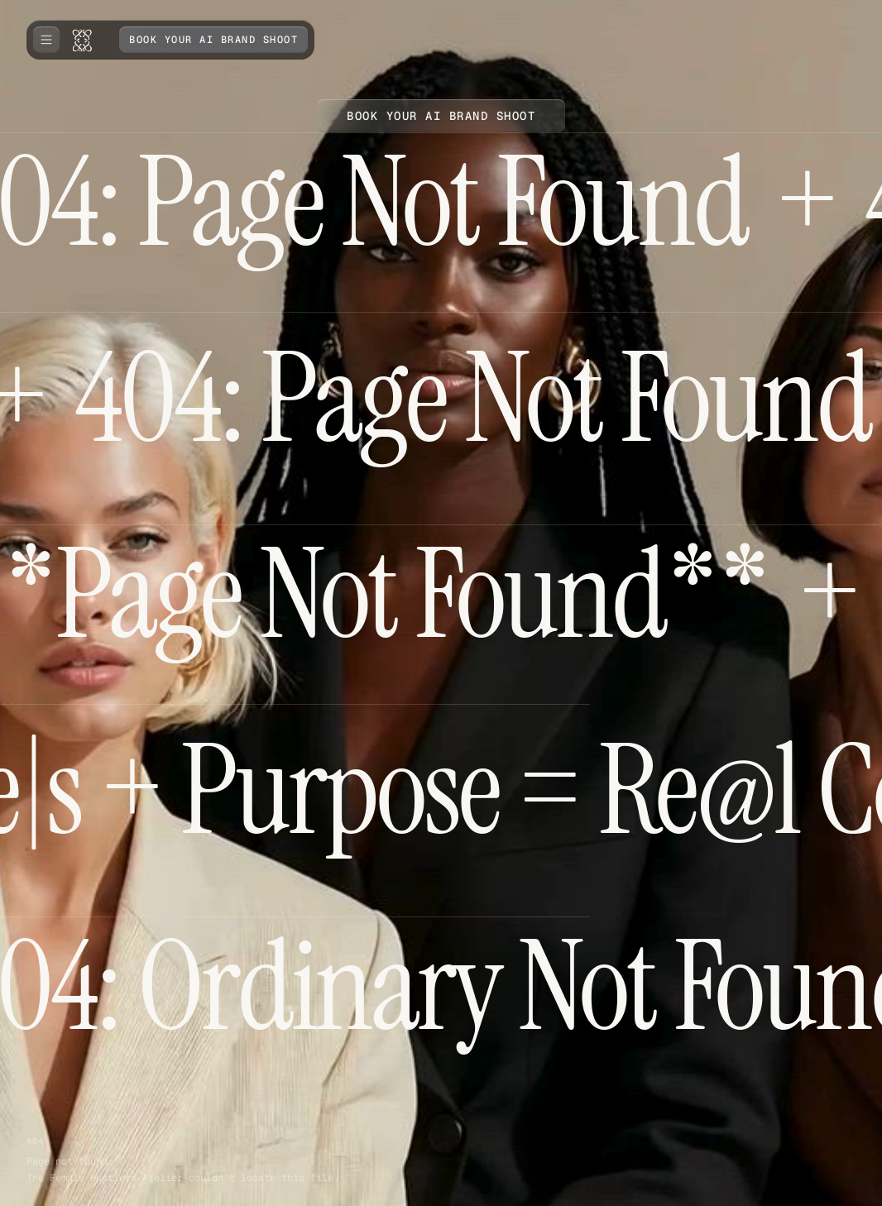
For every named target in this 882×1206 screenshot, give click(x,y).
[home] (86, 39)
